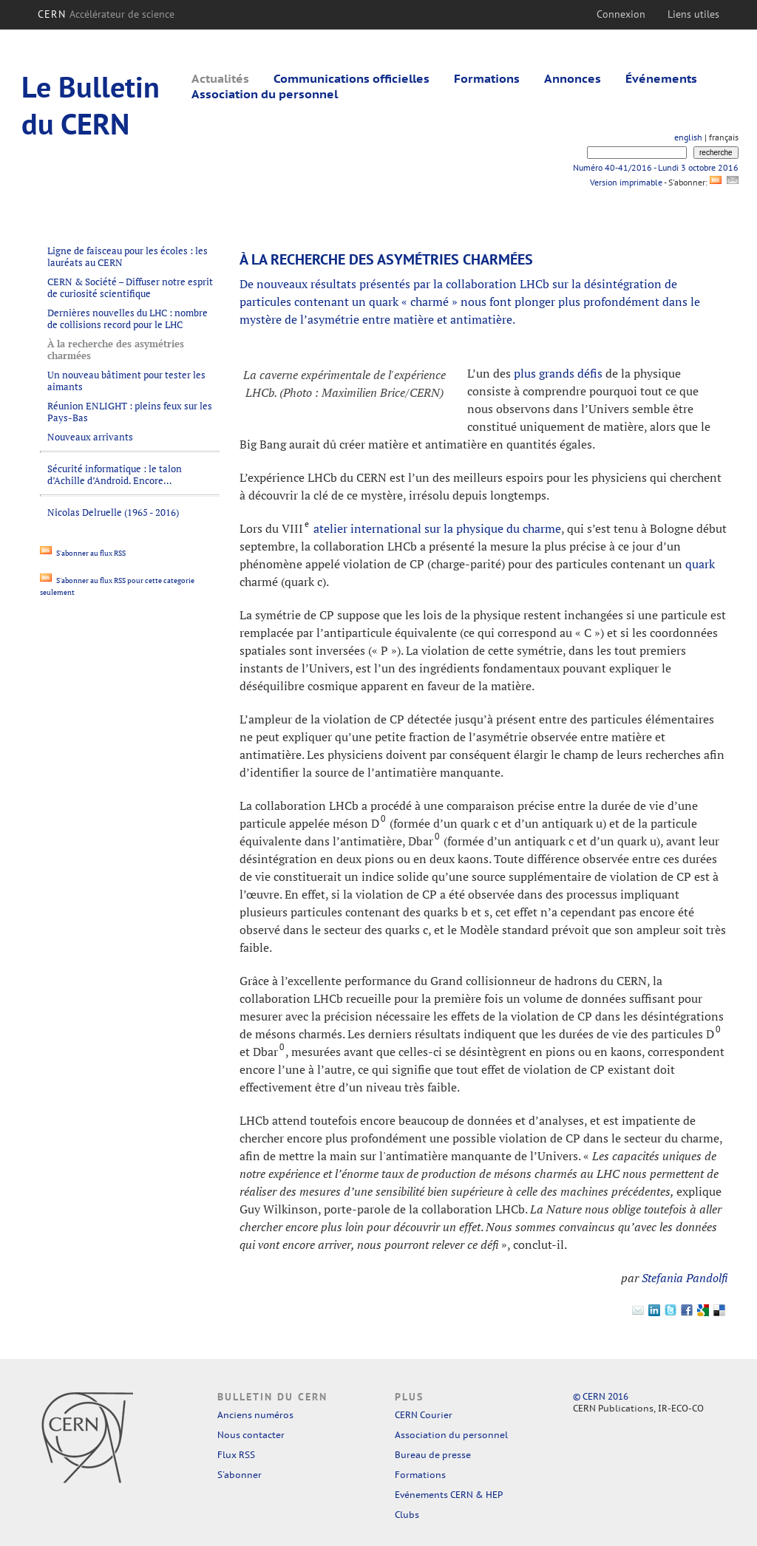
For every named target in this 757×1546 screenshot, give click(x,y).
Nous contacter (251, 1434)
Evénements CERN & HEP (449, 1494)
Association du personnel (264, 93)
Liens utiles (693, 14)
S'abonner (239, 1474)
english (688, 137)
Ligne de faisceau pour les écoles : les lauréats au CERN (127, 256)
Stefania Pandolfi (684, 1278)
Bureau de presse (433, 1454)
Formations (487, 78)
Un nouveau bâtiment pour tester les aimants (126, 380)
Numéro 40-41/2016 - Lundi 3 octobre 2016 (656, 167)
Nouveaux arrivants (90, 436)
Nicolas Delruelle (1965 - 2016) (113, 512)
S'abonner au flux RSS (83, 553)
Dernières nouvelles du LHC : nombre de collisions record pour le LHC (127, 318)
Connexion (621, 14)
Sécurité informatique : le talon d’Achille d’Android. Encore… (114, 474)
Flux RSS (236, 1454)
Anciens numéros (255, 1414)
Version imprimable (626, 182)
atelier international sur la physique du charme (437, 528)
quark (700, 564)
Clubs (407, 1514)
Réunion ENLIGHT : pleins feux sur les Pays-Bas (129, 411)
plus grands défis (558, 373)
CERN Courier (423, 1414)
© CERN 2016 (600, 1396)
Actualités (220, 78)
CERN (106, 14)
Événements (661, 78)
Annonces (572, 78)
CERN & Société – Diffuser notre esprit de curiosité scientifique (130, 287)
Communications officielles (352, 78)
